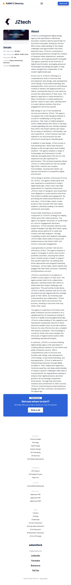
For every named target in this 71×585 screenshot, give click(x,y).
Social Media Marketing (35, 486)
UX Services (35, 456)
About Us (35, 477)
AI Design (35, 442)
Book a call (35, 410)
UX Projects (35, 471)
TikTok (35, 570)
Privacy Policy (44, 578)
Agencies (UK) (35, 498)
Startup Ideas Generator (35, 526)
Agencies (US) (35, 494)
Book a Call (63, 3)
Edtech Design (35, 449)
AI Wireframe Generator (35, 533)
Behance (35, 565)
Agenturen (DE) (35, 501)
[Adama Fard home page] (35, 545)
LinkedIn (35, 555)
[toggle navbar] (41, 3)
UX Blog (35, 516)
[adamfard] (13, 3)
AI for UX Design (35, 536)
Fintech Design (35, 439)
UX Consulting (35, 452)
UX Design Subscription (35, 459)
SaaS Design (35, 446)
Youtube (35, 560)
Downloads (35, 519)
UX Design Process (35, 474)
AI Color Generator (35, 523)
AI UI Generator (35, 529)
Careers (35, 513)
